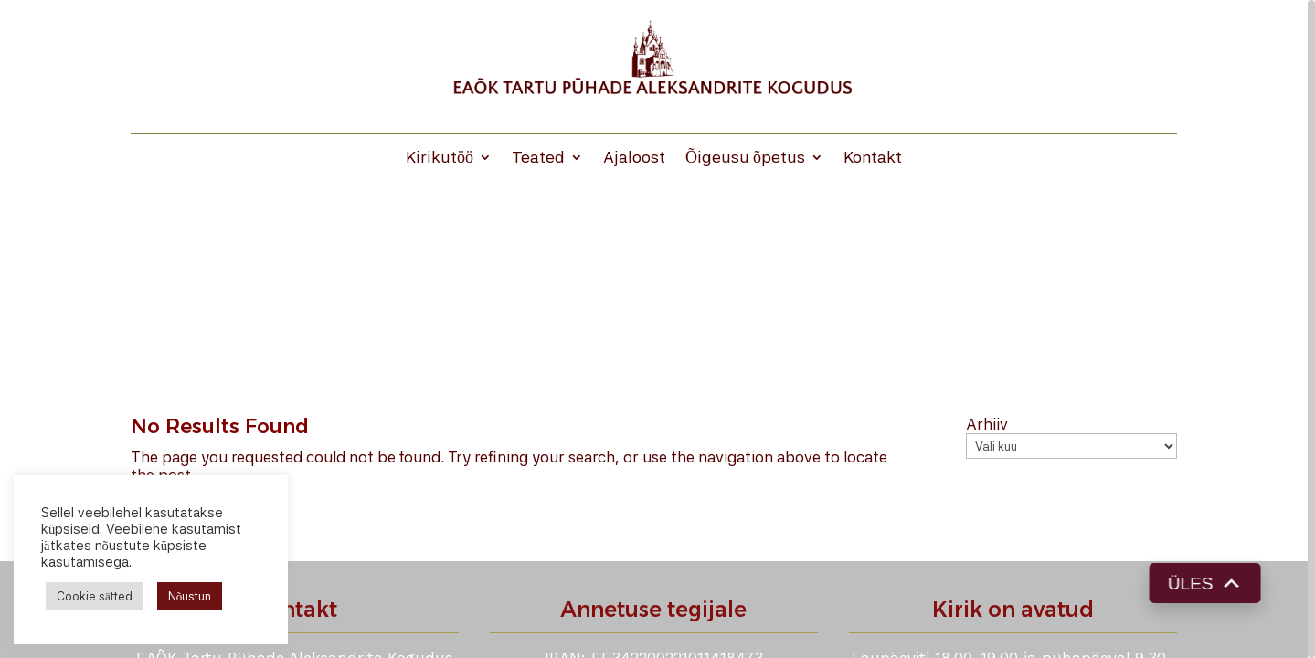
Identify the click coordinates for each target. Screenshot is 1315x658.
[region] (657, 329)
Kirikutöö (439, 158)
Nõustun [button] (190, 596)
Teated (538, 158)
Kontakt (872, 158)
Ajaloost (634, 158)
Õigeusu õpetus (745, 158)
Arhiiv (987, 424)
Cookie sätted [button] (95, 596)
